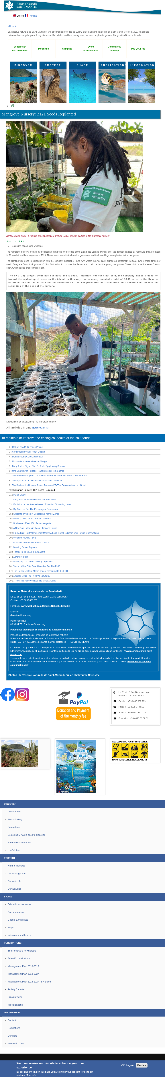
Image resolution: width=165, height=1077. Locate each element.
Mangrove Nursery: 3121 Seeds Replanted (34, 490)
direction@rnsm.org (20, 615)
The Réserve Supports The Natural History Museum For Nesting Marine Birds (49, 475)
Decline (141, 1065)
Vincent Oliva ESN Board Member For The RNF (36, 566)
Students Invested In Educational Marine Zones (36, 514)
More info (31, 1075)
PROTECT (53, 65)
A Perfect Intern (20, 557)
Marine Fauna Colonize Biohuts (27, 456)
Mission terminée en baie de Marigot (29, 461)
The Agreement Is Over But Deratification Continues (37, 480)
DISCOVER (23, 65)
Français (31, 16)
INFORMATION (142, 65)
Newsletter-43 (40, 427)
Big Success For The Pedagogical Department (35, 509)
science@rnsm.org (35, 624)
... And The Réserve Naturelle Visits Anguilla (34, 580)
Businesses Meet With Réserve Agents (32, 523)
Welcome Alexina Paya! (24, 537)
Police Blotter (19, 495)
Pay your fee (138, 48)
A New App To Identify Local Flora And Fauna (35, 528)
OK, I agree (127, 1065)
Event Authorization (91, 48)
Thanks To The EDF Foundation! (29, 552)
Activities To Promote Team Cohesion (31, 542)
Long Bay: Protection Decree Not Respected (34, 499)
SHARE (82, 65)
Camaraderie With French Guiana (28, 452)
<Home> (12, 26)
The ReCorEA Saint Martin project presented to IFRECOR (41, 571)
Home (12, 105)
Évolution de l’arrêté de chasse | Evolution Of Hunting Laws (42, 504)
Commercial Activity (114, 48)
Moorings (43, 48)
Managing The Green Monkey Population (33, 561)
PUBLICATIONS (113, 65)
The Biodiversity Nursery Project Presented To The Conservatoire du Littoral (48, 485)
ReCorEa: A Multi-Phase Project (27, 447)
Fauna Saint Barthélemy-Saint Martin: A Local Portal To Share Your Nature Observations (56, 533)
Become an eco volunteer (19, 48)
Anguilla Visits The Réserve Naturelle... (32, 576)
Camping (67, 48)
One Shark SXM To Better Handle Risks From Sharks (38, 471)
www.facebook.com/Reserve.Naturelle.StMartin (45, 606)
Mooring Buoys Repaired (25, 547)
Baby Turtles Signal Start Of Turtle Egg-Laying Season (38, 466)
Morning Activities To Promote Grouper (32, 518)
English (18, 16)
